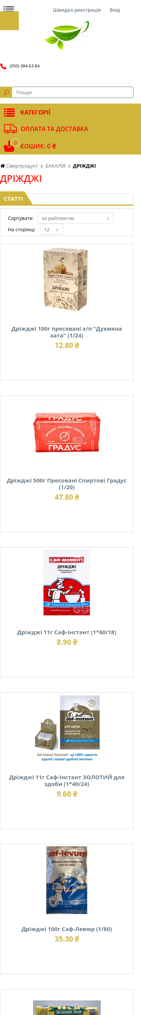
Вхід (115, 9)
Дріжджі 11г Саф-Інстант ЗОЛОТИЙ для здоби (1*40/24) (66, 780)
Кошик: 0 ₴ (38, 146)
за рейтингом (58, 218)
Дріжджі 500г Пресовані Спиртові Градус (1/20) (67, 483)
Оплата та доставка (54, 128)
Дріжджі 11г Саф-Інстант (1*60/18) (67, 632)
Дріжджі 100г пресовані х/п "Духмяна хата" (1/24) (67, 332)
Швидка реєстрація (77, 9)
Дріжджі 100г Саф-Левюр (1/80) (66, 928)
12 (47, 229)
